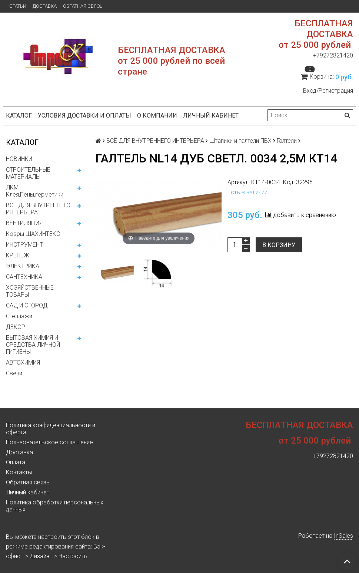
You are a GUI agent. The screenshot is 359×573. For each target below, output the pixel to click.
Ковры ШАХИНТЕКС (33, 233)
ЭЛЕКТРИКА (22, 266)
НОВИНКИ (19, 158)
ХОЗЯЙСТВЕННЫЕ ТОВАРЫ (30, 291)
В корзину (278, 244)
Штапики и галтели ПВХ (240, 140)
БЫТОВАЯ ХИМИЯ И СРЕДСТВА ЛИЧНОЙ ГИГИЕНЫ (33, 344)
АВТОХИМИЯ (23, 362)
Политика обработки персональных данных (54, 506)
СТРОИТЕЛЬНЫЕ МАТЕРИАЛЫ (28, 173)
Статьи (17, 6)
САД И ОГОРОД (26, 305)
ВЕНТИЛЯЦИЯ (24, 223)
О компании (157, 115)
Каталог (19, 115)
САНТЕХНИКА (24, 276)
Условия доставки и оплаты (84, 115)
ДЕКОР (15, 326)
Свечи (14, 373)
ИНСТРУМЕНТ (24, 244)
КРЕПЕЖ (17, 255)
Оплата (15, 462)
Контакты (19, 472)
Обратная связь (83, 6)
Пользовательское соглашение (49, 442)
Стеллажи (19, 316)
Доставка (45, 6)
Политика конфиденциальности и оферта (50, 429)
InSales (343, 535)
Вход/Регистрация (328, 90)
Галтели (287, 140)
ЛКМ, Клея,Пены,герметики (34, 191)
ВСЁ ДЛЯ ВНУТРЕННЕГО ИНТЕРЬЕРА (38, 209)
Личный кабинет (211, 115)
